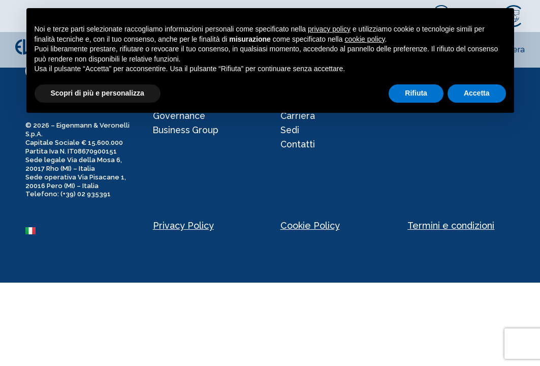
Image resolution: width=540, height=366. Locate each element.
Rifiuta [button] (416, 93)
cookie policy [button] (364, 39)
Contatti (297, 147)
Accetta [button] (477, 93)
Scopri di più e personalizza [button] (97, 93)
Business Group (186, 132)
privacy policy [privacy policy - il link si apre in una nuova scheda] (329, 29)
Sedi (290, 132)
